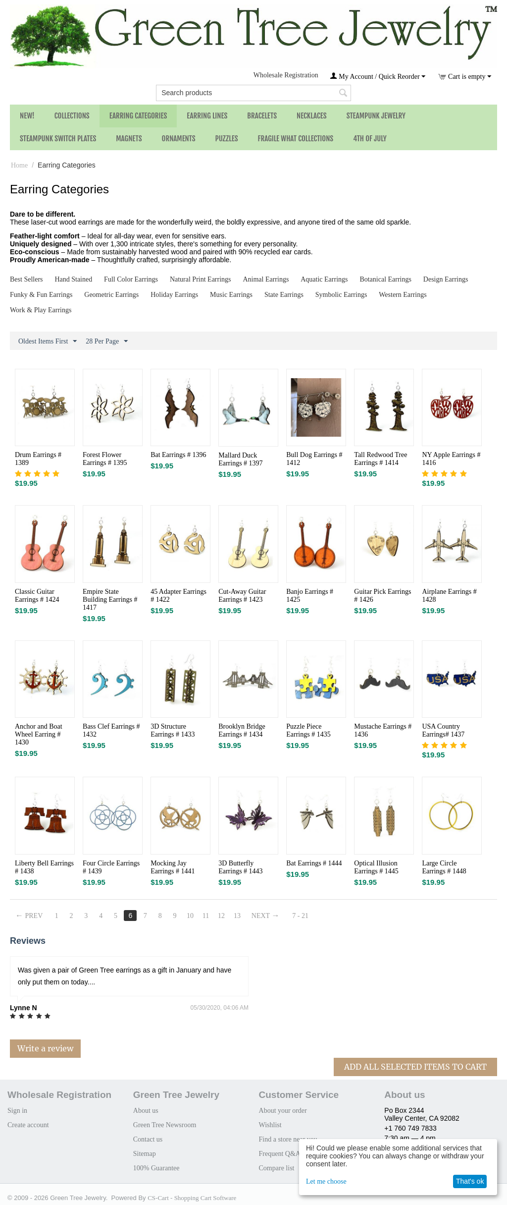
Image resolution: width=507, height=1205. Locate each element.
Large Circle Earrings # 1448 (444, 867)
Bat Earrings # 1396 (178, 455)
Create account (28, 1125)
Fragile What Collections (296, 138)
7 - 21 (301, 915)
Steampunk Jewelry (376, 115)
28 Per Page (107, 341)
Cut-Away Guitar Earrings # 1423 (242, 595)
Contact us (148, 1139)
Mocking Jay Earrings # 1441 (173, 867)
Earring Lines (207, 115)
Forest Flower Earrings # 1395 (105, 458)
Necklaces (312, 115)
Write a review (45, 1048)
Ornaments (179, 138)
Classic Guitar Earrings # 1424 (37, 595)
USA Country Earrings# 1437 (443, 730)
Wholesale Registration (286, 75)
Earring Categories (138, 115)
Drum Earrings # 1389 (38, 458)
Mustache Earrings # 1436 (382, 730)
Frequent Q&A (280, 1153)
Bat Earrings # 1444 (314, 863)
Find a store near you (288, 1139)
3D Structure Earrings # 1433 (173, 730)
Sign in (17, 1110)
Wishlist (270, 1125)
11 (206, 915)
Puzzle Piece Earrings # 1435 (308, 730)
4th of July (370, 138)
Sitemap (144, 1153)
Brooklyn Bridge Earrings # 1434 (241, 730)
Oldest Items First (47, 341)
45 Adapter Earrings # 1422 (178, 595)
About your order (283, 1110)
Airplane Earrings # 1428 (449, 595)
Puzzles (226, 138)
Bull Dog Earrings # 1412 (314, 458)
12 (221, 915)
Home (19, 165)
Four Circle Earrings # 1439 (111, 867)
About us (145, 1110)
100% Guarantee (156, 1168)
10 (190, 915)
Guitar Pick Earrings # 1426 (382, 595)
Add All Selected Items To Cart (415, 1067)
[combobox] (253, 93)
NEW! (27, 115)
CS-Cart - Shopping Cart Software (192, 1198)
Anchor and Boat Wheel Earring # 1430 (38, 734)
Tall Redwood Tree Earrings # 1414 (380, 458)
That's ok (470, 1181)
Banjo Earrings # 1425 (309, 595)
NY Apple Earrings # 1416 (451, 458)
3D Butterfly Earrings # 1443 (240, 867)
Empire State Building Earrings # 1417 (110, 599)
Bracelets (262, 115)
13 (237, 915)
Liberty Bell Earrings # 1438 (44, 867)
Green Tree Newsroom (165, 1125)
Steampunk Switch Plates (58, 138)
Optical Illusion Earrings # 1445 (376, 867)
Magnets (129, 138)
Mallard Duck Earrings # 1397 (240, 459)
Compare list (277, 1168)
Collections (72, 115)
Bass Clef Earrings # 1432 (111, 730)
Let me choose (326, 1181)
